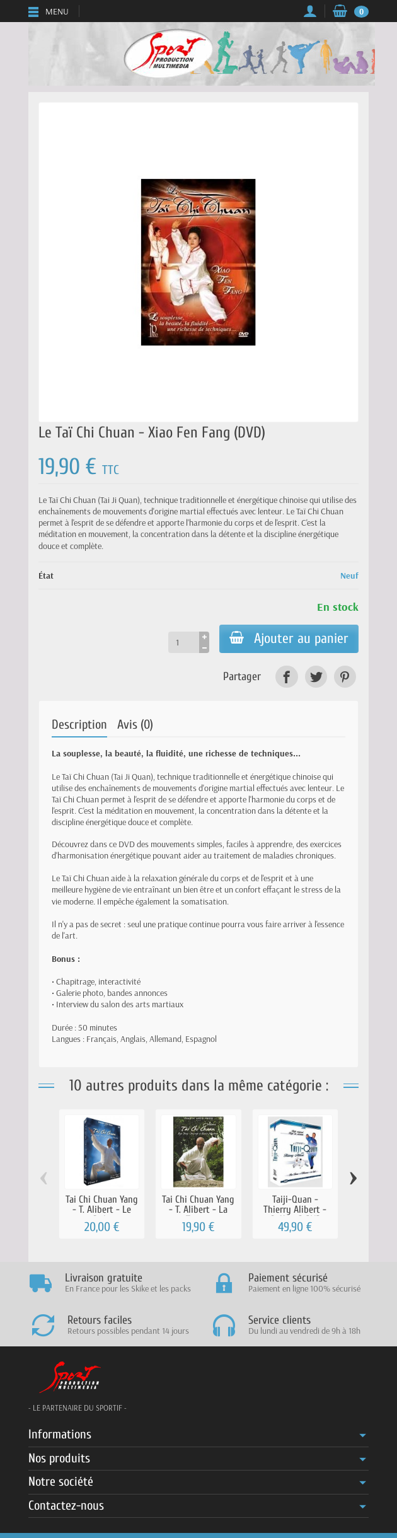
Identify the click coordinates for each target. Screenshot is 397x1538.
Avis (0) (135, 724)
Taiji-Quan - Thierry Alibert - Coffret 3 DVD (294, 1209)
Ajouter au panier (288, 638)
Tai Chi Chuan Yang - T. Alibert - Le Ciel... (102, 1209)
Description (79, 724)
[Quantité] (183, 642)
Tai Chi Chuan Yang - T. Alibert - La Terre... (198, 1209)
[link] (286, 677)
